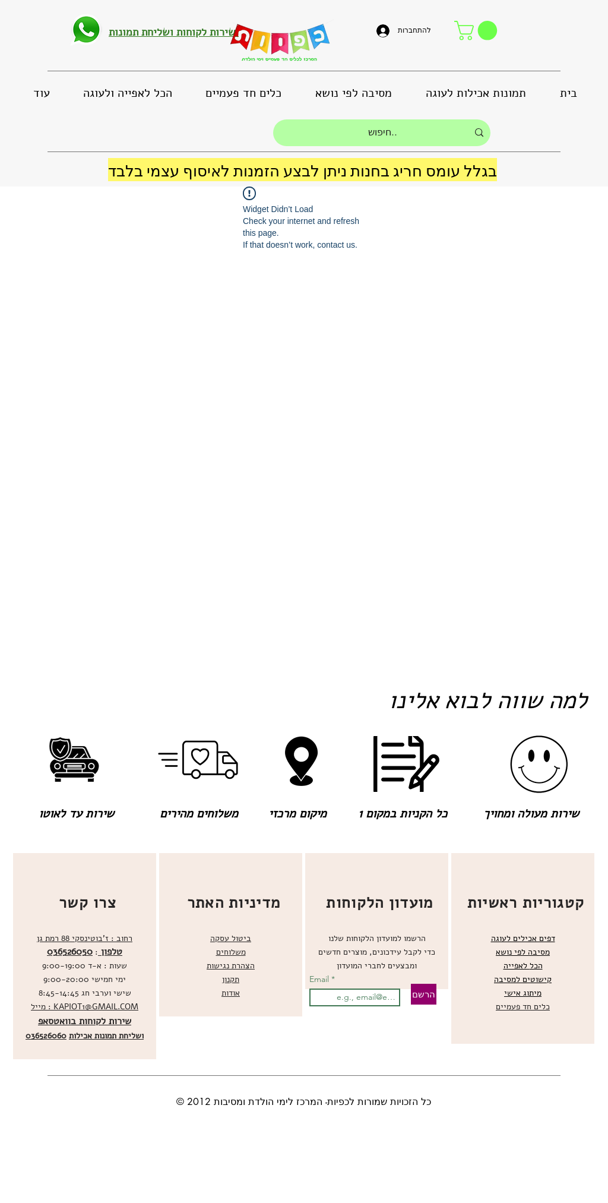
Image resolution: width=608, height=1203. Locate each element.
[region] (84, 956)
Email (320, 979)
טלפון (110, 951)
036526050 (70, 951)
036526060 (46, 1035)
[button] (478, 30)
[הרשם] (423, 994)
